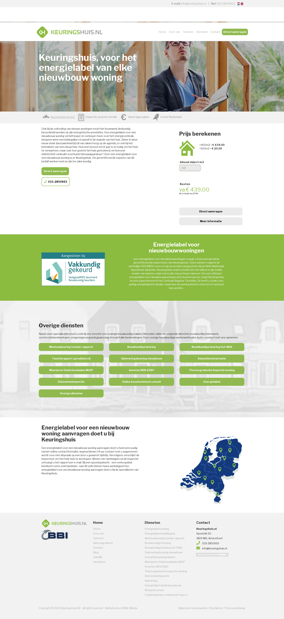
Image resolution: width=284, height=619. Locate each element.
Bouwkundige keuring (141, 346)
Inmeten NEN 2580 (141, 370)
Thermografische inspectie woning (212, 370)
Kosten (185, 184)
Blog (96, 552)
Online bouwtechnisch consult (141, 381)
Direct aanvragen (235, 31)
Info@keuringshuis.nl (193, 3)
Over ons (174, 31)
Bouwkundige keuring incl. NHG (212, 346)
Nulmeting (151, 580)
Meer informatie (211, 221)
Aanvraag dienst (103, 542)
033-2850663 (225, 3)
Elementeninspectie (71, 381)
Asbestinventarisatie (212, 358)
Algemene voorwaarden (193, 608)
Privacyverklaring (234, 608)
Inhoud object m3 (192, 162)
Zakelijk (97, 557)
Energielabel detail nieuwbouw (163, 585)
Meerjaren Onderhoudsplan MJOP (71, 370)
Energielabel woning (157, 528)
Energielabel (212, 381)
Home (162, 31)
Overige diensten (71, 393)
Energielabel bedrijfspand (160, 533)
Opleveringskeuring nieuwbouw (141, 358)
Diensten (202, 31)
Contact (215, 31)
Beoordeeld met (63, 116)
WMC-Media (129, 608)
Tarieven (188, 31)
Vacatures (99, 561)
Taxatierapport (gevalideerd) (71, 358)
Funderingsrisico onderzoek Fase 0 (166, 594)
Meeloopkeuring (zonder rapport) (71, 346)
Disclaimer (216, 608)
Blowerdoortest (154, 590)
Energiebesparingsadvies (160, 557)
